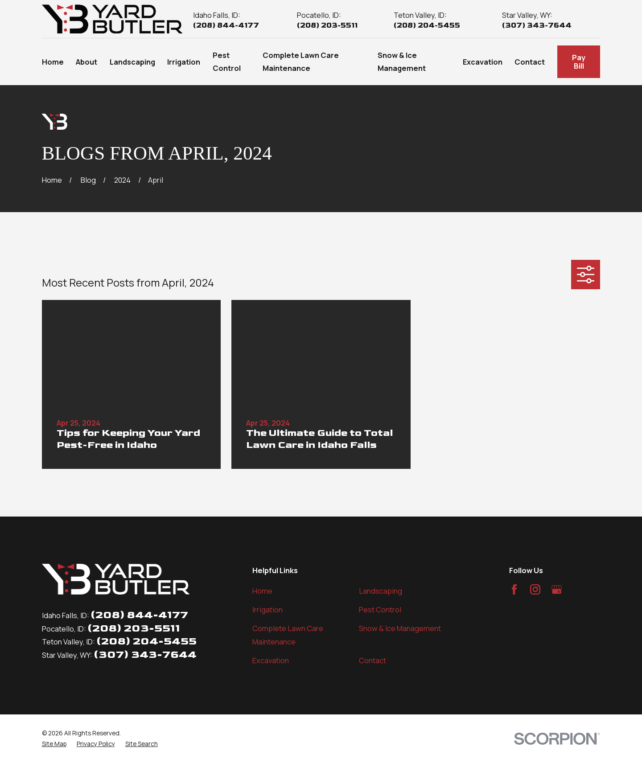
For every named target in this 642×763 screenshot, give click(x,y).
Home (262, 591)
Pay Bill (578, 61)
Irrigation (267, 609)
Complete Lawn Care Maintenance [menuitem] (301, 62)
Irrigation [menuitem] (183, 62)
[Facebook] (514, 589)
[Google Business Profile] (556, 589)
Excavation (270, 660)
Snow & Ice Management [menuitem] (402, 62)
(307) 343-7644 (537, 25)
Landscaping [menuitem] (132, 62)
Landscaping (380, 591)
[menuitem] (54, 744)
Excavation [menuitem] (482, 62)
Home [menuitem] (53, 62)
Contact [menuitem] (529, 62)
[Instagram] (535, 589)
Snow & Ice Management (400, 628)
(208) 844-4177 (226, 25)
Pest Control (380, 609)
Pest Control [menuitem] (227, 62)
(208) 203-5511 (327, 25)
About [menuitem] (86, 62)
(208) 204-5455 (427, 25)
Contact (372, 660)
